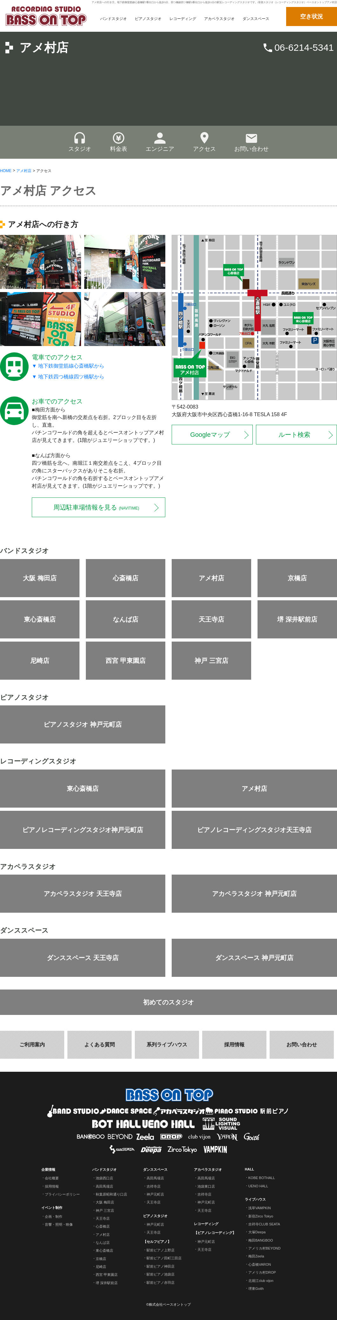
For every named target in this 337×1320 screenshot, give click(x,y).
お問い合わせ (251, 142)
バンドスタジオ (104, 1169)
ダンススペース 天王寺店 (83, 957)
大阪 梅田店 (40, 578)
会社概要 (52, 1178)
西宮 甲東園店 (126, 660)
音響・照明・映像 (59, 1224)
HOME (5, 171)
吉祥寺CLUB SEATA (264, 1224)
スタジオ (79, 142)
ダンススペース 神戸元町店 (254, 957)
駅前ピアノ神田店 (161, 1266)
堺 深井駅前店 (297, 619)
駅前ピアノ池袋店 (161, 1274)
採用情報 (234, 1044)
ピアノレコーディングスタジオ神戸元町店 (82, 829)
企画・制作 (53, 1216)
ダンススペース (155, 1169)
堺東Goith (256, 1288)
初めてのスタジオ (168, 1002)
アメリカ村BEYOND (264, 1248)
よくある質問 (99, 1044)
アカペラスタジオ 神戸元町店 (254, 893)
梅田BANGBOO (260, 1240)
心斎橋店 (125, 578)
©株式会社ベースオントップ (168, 1304)
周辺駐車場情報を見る (96, 507)
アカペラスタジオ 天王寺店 (83, 893)
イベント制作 (51, 1208)
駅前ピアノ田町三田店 (164, 1258)
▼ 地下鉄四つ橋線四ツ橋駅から (68, 376)
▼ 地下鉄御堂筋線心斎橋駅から (68, 365)
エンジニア (160, 142)
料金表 (118, 142)
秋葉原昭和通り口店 (111, 1194)
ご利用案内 (32, 1044)
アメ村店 (43, 47)
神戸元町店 (155, 1194)
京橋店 (297, 578)
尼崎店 (39, 660)
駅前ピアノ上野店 (161, 1250)
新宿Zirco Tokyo (260, 1216)
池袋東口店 (206, 1186)
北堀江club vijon (260, 1280)
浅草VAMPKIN (259, 1208)
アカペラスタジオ (208, 1169)
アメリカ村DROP (262, 1272)
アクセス (204, 142)
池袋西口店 (104, 1178)
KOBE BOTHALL (261, 1178)
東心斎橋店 (40, 619)
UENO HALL (258, 1186)
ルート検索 (294, 434)
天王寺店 (211, 619)
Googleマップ (210, 434)
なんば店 (125, 619)
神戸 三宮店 (211, 660)
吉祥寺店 (154, 1186)
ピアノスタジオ (155, 1215)
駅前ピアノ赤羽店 (161, 1282)
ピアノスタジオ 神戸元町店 (83, 724)
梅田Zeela (256, 1256)
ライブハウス (255, 1199)
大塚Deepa (256, 1232)
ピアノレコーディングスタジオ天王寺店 (254, 829)
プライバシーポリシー (62, 1194)
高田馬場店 (104, 1186)
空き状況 (311, 16)
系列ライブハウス (167, 1044)
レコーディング (206, 1224)
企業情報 (48, 1169)
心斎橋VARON (259, 1264)
